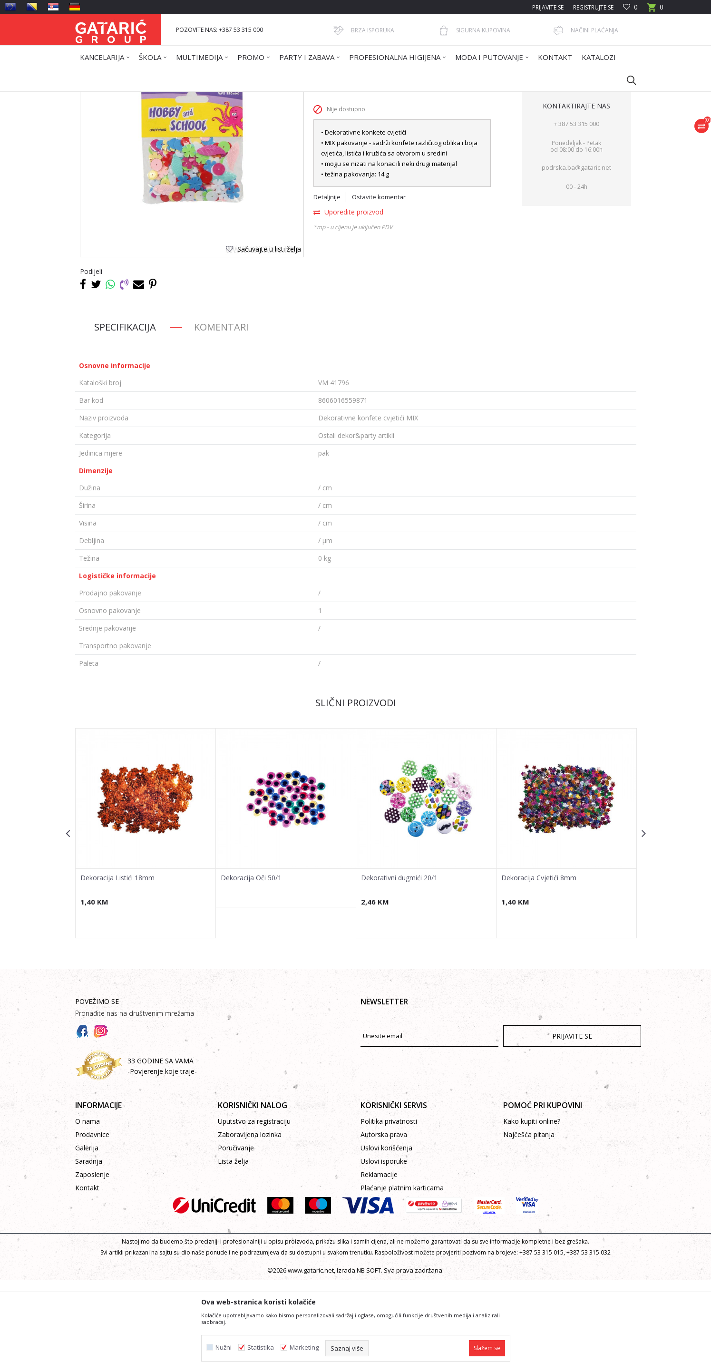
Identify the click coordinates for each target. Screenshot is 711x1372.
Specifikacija (125, 418)
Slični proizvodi (355, 794)
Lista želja (233, 1252)
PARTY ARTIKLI (231, 98)
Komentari (221, 418)
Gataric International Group (112, 98)
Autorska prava (383, 1226)
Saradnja (88, 1252)
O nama (87, 1212)
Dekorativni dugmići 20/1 (399, 969)
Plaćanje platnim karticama (402, 1279)
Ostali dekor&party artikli (290, 98)
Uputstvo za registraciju (254, 1212)
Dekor (196, 98)
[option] (146, 925)
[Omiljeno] (630, 7)
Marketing (304, 1347)
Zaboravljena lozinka (250, 1226)
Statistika (260, 1347)
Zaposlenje (92, 1266)
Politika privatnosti (388, 1212)
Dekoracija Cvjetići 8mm (538, 969)
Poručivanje (236, 1239)
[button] (626, 79)
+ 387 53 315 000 (576, 215)
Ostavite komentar (379, 288)
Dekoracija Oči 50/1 (251, 969)
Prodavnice (92, 1226)
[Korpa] (655, 10)
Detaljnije (327, 288)
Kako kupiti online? (531, 1212)
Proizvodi (169, 98)
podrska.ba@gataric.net (576, 259)
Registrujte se (593, 7)
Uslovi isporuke (383, 1252)
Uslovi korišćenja (386, 1239)
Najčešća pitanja (529, 1226)
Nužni (223, 1347)
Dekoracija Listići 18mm (117, 969)
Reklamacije (379, 1266)
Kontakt (87, 1279)
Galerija (86, 1239)
